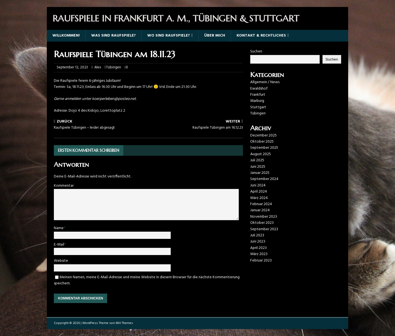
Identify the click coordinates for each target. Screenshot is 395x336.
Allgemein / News (265, 82)
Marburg (257, 101)
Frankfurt (257, 95)
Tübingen (113, 67)
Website (61, 261)
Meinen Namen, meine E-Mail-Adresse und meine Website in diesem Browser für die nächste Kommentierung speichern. (147, 280)
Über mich (214, 35)
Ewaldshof (259, 88)
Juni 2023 (257, 241)
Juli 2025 (257, 160)
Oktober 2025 (262, 141)
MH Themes (124, 323)
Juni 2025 (257, 167)
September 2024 (264, 179)
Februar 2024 (261, 204)
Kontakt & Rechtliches (261, 35)
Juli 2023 (257, 235)
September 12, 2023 (72, 67)
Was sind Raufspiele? (113, 35)
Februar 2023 (261, 260)
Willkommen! (66, 35)
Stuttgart (258, 107)
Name (59, 228)
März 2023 (259, 254)
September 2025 (264, 148)
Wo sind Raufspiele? (168, 35)
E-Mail (59, 244)
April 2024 (258, 191)
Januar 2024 (260, 210)
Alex (97, 67)
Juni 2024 (258, 185)
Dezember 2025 (263, 135)
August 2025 (260, 154)
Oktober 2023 (262, 223)
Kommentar (64, 186)
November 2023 (263, 216)
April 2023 (258, 248)
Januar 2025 (259, 173)
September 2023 (264, 229)
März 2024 (259, 198)
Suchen (256, 51)
